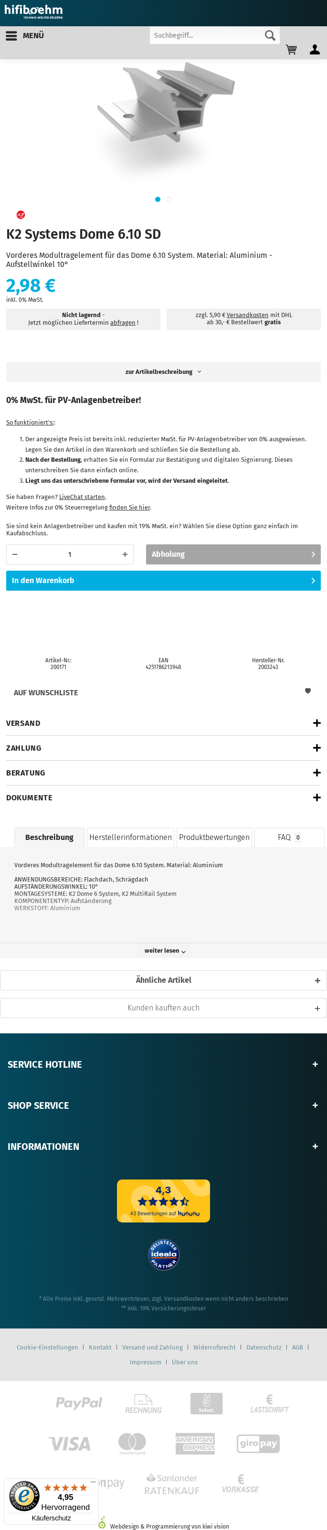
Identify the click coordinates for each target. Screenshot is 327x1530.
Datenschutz (264, 1347)
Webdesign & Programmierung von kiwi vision (163, 1526)
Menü (25, 34)
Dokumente (29, 797)
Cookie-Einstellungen (47, 1347)
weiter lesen (165, 950)
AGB (297, 1347)
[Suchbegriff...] (214, 35)
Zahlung (24, 748)
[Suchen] (270, 35)
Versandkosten (248, 315)
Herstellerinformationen (130, 837)
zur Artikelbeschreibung (163, 371)
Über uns (185, 1362)
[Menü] (93, 1484)
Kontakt (100, 1347)
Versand (23, 723)
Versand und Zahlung (152, 1347)
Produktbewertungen (214, 837)
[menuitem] (24, 35)
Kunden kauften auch (163, 1007)
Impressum (145, 1362)
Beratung (25, 772)
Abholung (233, 553)
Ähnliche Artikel (163, 980)
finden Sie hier (129, 507)
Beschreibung (49, 837)
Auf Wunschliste (162, 692)
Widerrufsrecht (214, 1347)
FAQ (290, 837)
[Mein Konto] (315, 49)
